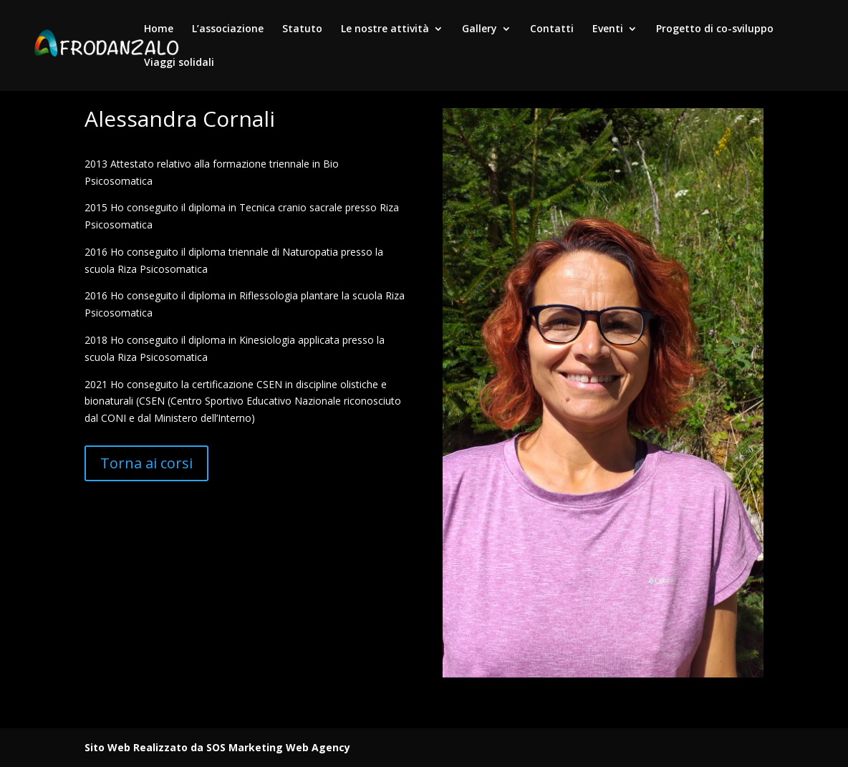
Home (158, 29)
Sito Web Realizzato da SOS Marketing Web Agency (217, 747)
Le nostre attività (385, 29)
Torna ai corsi (146, 463)
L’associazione (228, 29)
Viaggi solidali (179, 63)
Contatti (552, 29)
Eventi (607, 29)
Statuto (302, 29)
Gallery (479, 29)
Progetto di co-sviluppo (715, 29)
